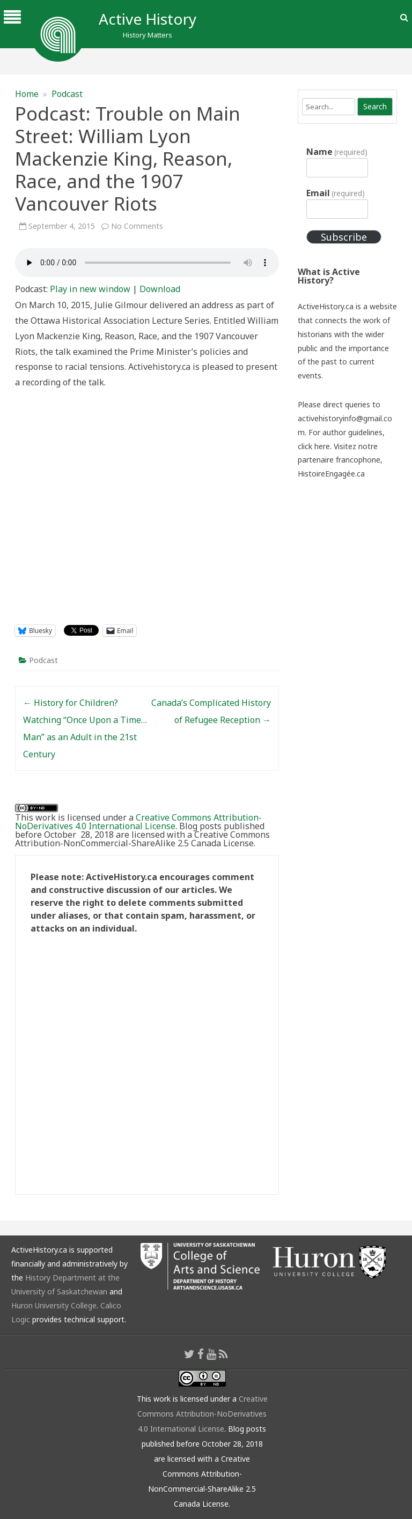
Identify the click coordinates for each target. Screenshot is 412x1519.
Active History (147, 18)
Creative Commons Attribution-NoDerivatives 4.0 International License (138, 821)
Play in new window (90, 289)
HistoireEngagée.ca (331, 473)
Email (335, 193)
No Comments (137, 226)
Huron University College (54, 1305)
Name (336, 151)
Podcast (67, 94)
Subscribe (344, 236)
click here (314, 446)
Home (27, 94)
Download (159, 289)
